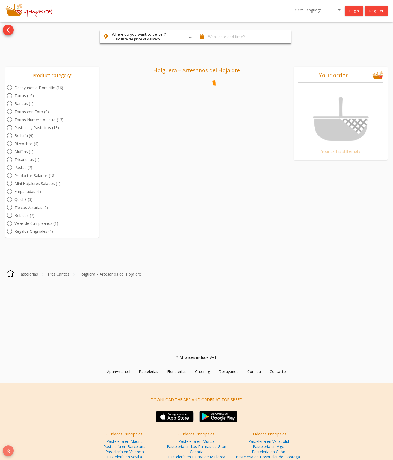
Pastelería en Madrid (124, 441)
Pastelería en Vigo (268, 446)
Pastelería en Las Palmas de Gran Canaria (196, 449)
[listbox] (317, 10)
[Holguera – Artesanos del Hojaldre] (110, 274)
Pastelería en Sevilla (124, 456)
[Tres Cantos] (58, 274)
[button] (354, 11)
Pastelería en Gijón (268, 451)
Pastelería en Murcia (196, 441)
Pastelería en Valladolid (268, 441)
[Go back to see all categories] (8, 30)
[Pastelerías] (28, 274)
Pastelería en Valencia (124, 451)
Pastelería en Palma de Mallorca (196, 456)
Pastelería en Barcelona (124, 446)
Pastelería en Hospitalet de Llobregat (268, 456)
